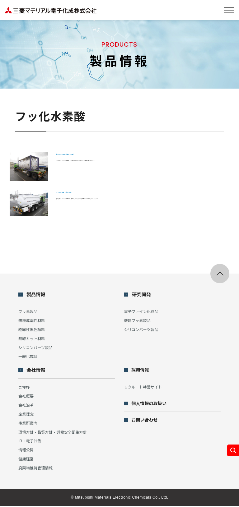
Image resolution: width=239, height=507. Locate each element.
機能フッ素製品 (138, 321)
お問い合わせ (146, 421)
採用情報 (141, 370)
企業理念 (26, 415)
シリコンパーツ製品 (36, 348)
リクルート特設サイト (144, 388)
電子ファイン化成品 (142, 312)
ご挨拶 (24, 388)
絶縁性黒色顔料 (32, 330)
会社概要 (26, 397)
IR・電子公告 (30, 442)
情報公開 (26, 451)
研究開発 (142, 295)
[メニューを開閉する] (229, 10)
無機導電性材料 (32, 321)
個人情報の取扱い (150, 404)
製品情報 (37, 295)
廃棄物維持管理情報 (36, 469)
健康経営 (26, 460)
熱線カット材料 (32, 339)
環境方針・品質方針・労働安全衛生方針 (54, 433)
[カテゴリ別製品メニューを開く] (233, 450)
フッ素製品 (28, 312)
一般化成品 (28, 357)
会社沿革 (26, 406)
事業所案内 (28, 424)
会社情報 (37, 370)
